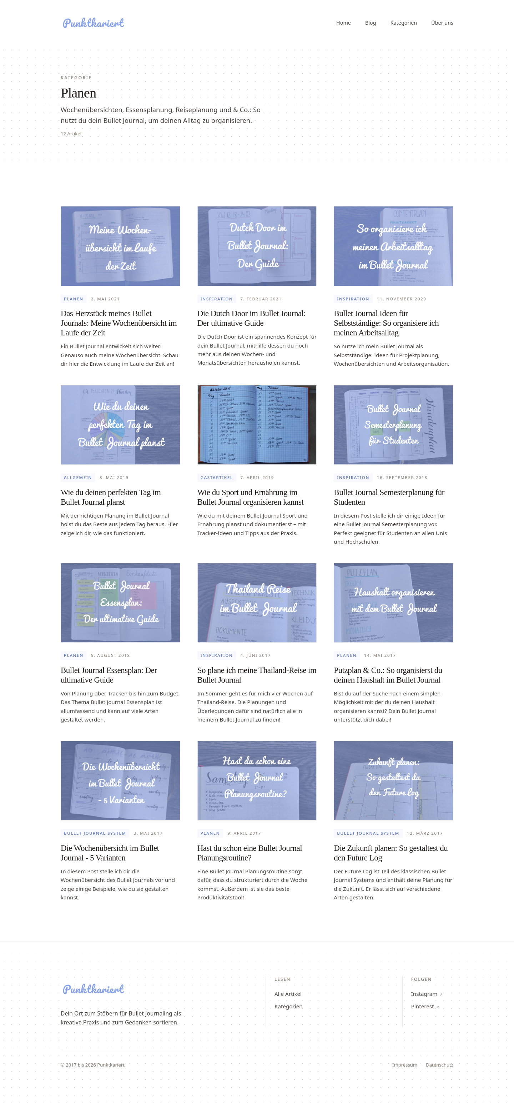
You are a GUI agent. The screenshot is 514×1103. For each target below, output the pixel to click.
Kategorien (403, 22)
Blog (370, 22)
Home (343, 22)
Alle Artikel (288, 993)
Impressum (404, 1065)
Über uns (442, 22)
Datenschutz (439, 1065)
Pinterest (425, 1006)
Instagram (427, 993)
